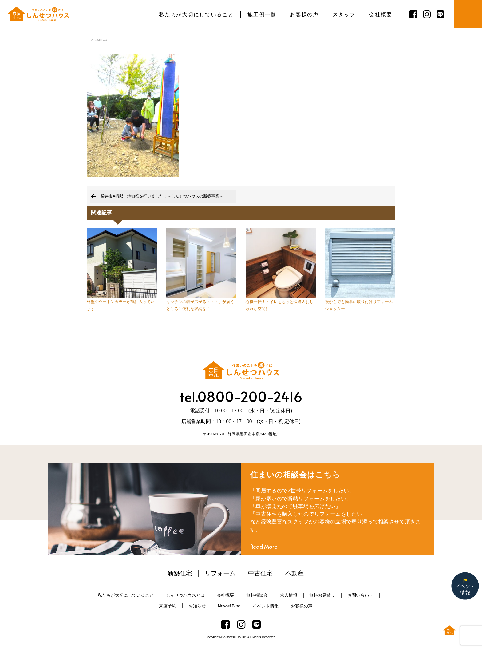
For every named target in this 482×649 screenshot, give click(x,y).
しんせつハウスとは (185, 595)
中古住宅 (260, 573)
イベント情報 (266, 605)
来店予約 (167, 605)
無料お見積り (322, 595)
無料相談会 (257, 595)
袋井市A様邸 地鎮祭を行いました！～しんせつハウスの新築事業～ (162, 196)
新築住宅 (180, 573)
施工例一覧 (261, 15)
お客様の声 (304, 15)
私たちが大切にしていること (196, 15)
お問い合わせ (360, 595)
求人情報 (288, 595)
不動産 (294, 573)
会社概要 (380, 15)
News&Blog (229, 605)
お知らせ (197, 605)
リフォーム (220, 573)
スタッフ (344, 15)
